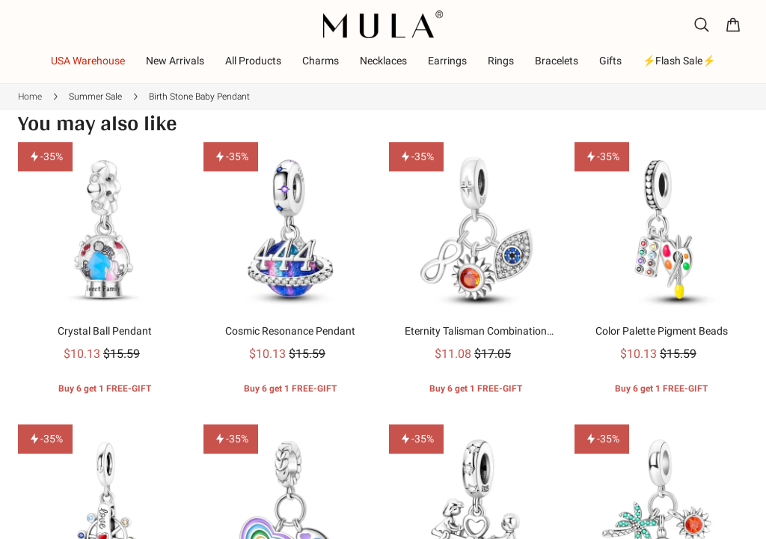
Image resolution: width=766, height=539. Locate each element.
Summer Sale (95, 96)
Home (30, 96)
